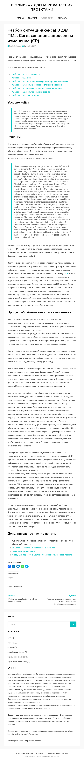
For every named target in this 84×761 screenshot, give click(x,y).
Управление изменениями (23, 551)
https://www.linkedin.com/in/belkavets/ (23, 734)
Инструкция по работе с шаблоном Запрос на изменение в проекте (41, 555)
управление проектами (17, 662)
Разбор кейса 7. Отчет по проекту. (26, 95)
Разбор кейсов (48, 18)
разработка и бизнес (16, 652)
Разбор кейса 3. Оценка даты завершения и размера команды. (39, 81)
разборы (17, 586)
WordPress (55, 756)
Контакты (62, 18)
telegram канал (17, 741)
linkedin (70, 731)
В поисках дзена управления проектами (42, 7)
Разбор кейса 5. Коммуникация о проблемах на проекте (36, 88)
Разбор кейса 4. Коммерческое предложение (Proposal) (36, 85)
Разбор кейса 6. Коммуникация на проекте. (30, 92)
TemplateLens (39, 756)
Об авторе (32, 18)
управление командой (17, 657)
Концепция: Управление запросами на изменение (34, 548)
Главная (20, 18)
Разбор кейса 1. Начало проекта (25, 74)
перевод (11, 643)
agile (9, 638)
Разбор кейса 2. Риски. (21, 78)
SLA (66, 273)
